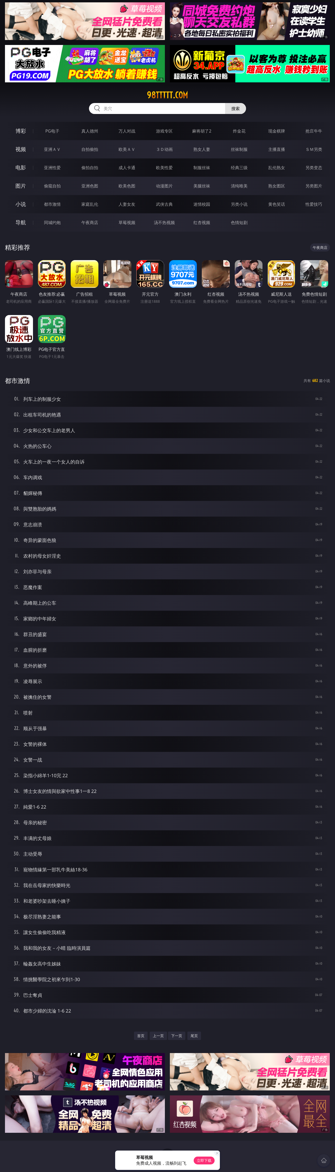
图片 (20, 185)
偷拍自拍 (89, 167)
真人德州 (89, 131)
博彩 (20, 130)
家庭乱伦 (89, 204)
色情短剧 (239, 222)
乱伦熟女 (276, 167)
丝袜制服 (239, 149)
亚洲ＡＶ (52, 149)
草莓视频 (127, 222)
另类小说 (239, 204)
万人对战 (127, 131)
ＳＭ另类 (313, 149)
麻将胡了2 (201, 131)
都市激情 (52, 204)
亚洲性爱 (52, 167)
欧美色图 (127, 186)
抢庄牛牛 (313, 131)
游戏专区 (164, 131)
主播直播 (276, 149)
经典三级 (239, 167)
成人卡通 (127, 167)
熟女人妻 (201, 149)
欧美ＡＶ (127, 149)
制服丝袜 (201, 167)
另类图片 (313, 186)
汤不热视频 (164, 222)
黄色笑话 (276, 204)
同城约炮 (52, 222)
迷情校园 (201, 204)
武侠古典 (164, 204)
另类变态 (313, 167)
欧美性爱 (164, 167)
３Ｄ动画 (164, 149)
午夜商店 (89, 222)
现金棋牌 (276, 131)
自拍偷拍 (89, 149)
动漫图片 (164, 186)
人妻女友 (127, 204)
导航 (20, 222)
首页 (140, 1035)
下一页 (176, 1035)
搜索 (235, 108)
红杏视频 (201, 222)
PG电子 (52, 131)
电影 (20, 167)
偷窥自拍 (52, 186)
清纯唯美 (239, 186)
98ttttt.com (167, 95)
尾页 (194, 1035)
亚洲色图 (89, 186)
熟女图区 (276, 186)
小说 (20, 204)
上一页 (158, 1035)
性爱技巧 (313, 204)
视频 (20, 149)
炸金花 (239, 131)
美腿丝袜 (201, 186)
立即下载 (204, 1160)
